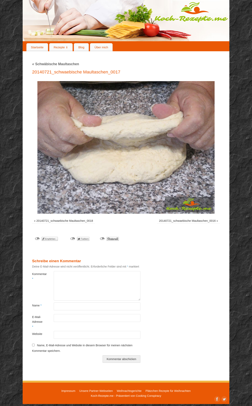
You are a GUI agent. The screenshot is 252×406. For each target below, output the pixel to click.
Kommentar (37, 276)
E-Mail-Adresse (37, 321)
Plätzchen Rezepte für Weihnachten (168, 390)
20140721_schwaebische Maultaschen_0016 (187, 220)
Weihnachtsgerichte (129, 390)
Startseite (37, 47)
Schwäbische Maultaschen (55, 64)
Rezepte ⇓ (61, 47)
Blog (81, 47)
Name (37, 305)
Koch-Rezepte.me (191, 12)
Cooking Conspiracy (148, 395)
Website (37, 333)
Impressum (68, 390)
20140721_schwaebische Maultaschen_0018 (64, 220)
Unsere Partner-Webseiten (96, 390)
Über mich (101, 47)
